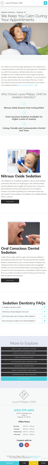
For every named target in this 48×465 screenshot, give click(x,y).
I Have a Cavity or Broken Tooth (24, 353)
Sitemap (28, 456)
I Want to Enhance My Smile (24, 357)
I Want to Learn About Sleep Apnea (24, 370)
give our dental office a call (27, 85)
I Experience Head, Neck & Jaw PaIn (24, 374)
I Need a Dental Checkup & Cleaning (24, 348)
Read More (10, 201)
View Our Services (24, 378)
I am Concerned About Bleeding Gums (24, 361)
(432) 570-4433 (24, 410)
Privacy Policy (36, 456)
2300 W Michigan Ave (24, 415)
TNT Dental (34, 457)
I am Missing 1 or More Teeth (24, 366)
